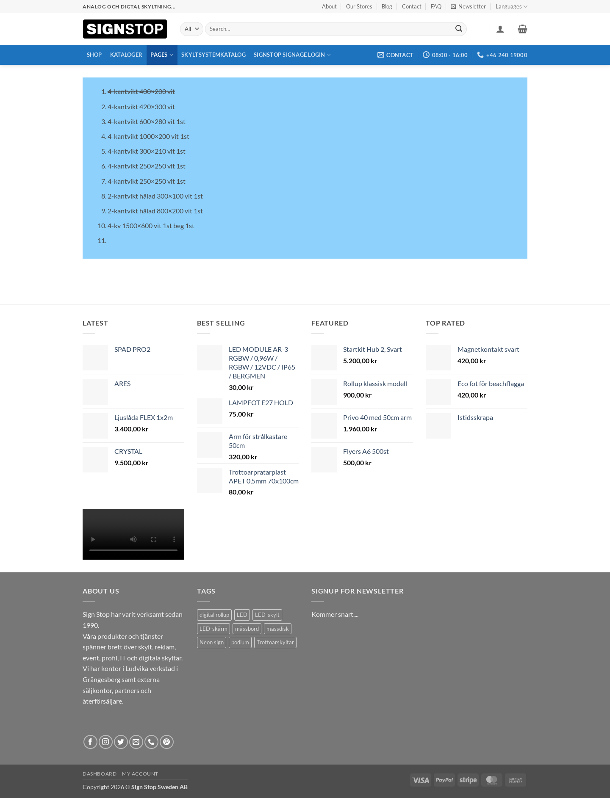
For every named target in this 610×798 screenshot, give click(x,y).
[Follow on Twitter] (121, 742)
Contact (411, 6)
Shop (94, 54)
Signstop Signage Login (292, 55)
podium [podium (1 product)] (240, 642)
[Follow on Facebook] (90, 742)
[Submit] (459, 29)
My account (140, 773)
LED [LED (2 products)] (242, 614)
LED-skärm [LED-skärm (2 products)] (213, 628)
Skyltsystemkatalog (213, 54)
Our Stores (359, 6)
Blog (387, 6)
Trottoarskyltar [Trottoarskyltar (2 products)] (275, 642)
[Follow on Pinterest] (167, 742)
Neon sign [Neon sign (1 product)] (212, 642)
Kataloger (126, 54)
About (329, 6)
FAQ (436, 6)
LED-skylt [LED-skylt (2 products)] (267, 614)
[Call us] (151, 742)
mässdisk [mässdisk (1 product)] (277, 628)
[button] (468, 6)
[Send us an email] (136, 742)
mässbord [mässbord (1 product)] (247, 628)
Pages (161, 55)
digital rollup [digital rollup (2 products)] (214, 614)
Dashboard (100, 773)
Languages (511, 7)
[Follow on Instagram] (106, 742)
